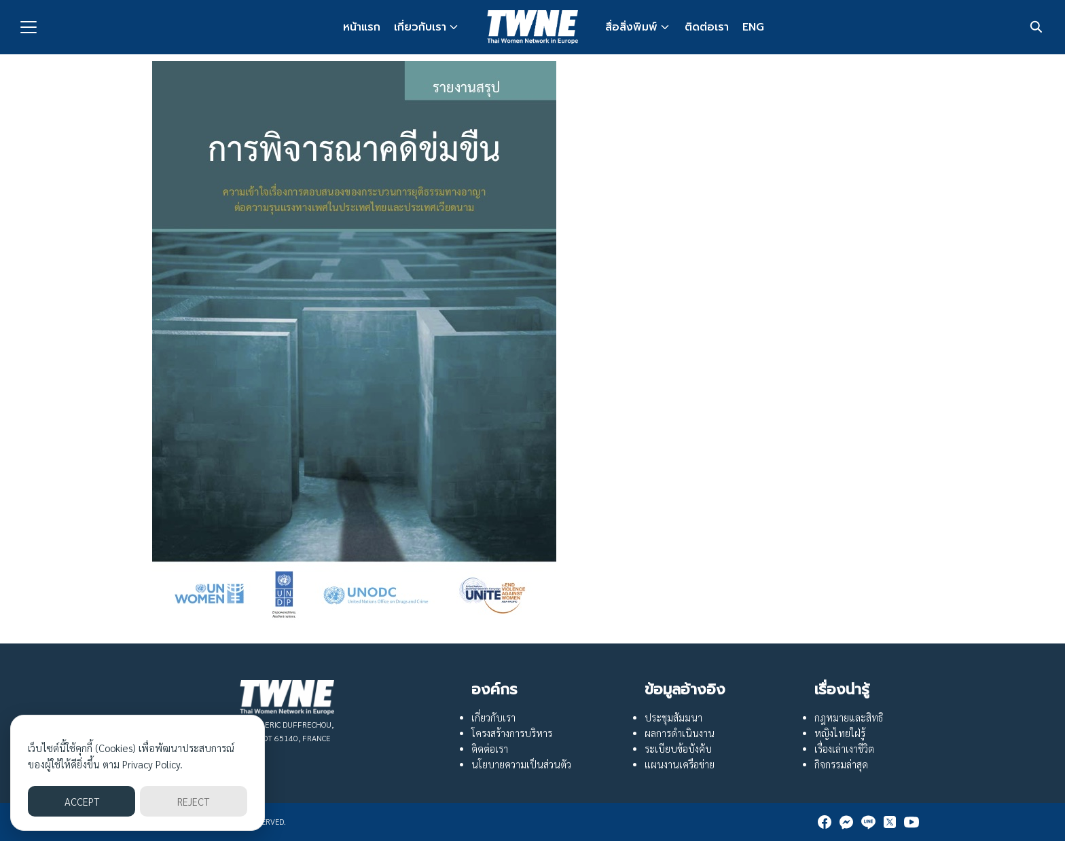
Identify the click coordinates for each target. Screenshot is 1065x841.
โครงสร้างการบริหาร (511, 733)
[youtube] (911, 822)
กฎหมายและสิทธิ (848, 717)
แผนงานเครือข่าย (680, 764)
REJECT (193, 801)
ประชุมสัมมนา (673, 717)
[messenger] (846, 822)
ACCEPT (82, 801)
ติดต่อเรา (707, 27)
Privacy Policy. (152, 764)
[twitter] (890, 822)
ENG (753, 27)
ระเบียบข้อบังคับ (678, 749)
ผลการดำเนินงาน (680, 733)
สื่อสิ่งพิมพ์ (631, 27)
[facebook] (824, 822)
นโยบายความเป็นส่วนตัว (521, 764)
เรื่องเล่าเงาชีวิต (844, 749)
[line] (868, 822)
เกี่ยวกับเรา (420, 27)
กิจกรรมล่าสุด (841, 764)
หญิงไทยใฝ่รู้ (839, 733)
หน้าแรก (361, 27)
